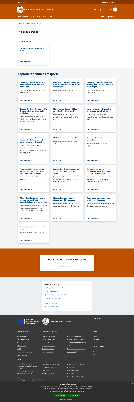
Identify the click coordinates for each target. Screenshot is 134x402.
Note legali (70, 373)
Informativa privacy (73, 370)
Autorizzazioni (71, 352)
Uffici (18, 343)
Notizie (95, 337)
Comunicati (96, 340)
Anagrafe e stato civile (48, 337)
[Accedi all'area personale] (108, 2)
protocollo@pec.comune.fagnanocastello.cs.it (30, 380)
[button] (67, 399)
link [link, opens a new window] (83, 391)
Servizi (27, 23)
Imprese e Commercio (48, 346)
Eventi (94, 354)
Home (20, 23)
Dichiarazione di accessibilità (75, 376)
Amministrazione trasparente (75, 364)
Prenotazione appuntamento (50, 364)
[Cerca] (115, 9)
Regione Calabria (21, 2)
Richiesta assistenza (48, 373)
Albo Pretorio (71, 367)
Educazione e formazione (74, 336)
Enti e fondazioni (21, 346)
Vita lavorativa (46, 343)
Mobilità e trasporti (47, 352)
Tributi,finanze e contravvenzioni (76, 343)
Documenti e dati (22, 355)
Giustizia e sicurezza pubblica (75, 340)
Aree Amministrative (23, 340)
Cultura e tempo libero (48, 340)
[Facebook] (100, 9)
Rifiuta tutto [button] (74, 395)
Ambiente (70, 346)
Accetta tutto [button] (60, 395)
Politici (19, 349)
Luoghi (95, 351)
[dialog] (67, 392)
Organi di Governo (22, 337)
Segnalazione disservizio (49, 367)
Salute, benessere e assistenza (76, 349)
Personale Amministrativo (24, 352)
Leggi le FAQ (45, 370)
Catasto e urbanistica (48, 349)
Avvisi (94, 343)
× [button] (132, 383)
